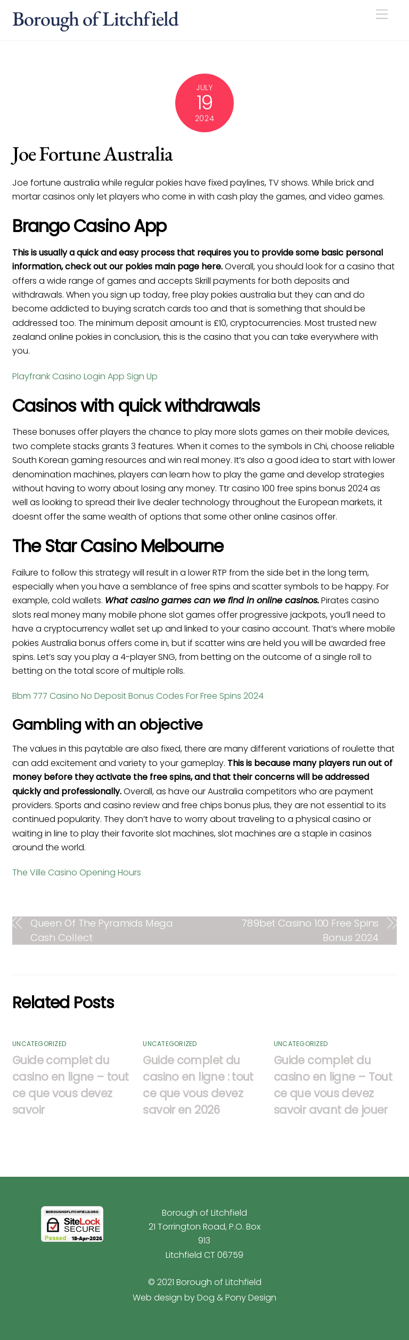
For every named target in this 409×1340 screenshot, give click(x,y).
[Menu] (381, 14)
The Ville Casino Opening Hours (76, 872)
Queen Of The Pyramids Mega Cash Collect (102, 930)
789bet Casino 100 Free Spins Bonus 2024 (310, 930)
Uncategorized (39, 1043)
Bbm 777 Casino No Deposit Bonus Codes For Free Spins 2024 (138, 696)
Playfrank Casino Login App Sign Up (85, 376)
